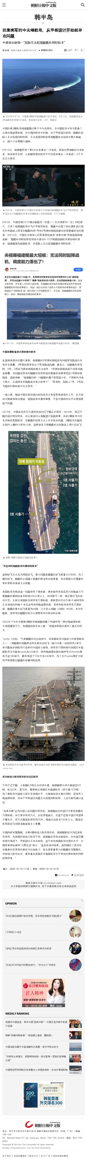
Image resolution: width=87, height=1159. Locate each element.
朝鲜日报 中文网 (43, 4)
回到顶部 (77, 875)
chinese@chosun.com (20, 1147)
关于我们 (6, 1155)
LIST (68, 50)
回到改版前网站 (60, 1155)
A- (82, 50)
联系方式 (33, 1155)
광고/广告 (45, 1155)
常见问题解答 (20, 1155)
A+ (76, 50)
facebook (62, 875)
